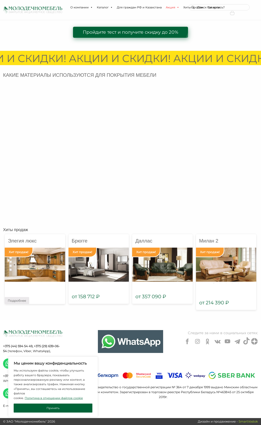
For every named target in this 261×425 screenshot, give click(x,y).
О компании (81, 7)
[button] (91, 7)
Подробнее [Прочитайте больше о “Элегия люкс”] (17, 301)
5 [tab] (238, 283)
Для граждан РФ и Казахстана (139, 7)
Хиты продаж (15, 229)
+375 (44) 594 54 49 (17, 346)
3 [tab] (226, 283)
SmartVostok (248, 421)
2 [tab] (220, 283)
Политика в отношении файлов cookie (54, 398)
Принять (53, 408)
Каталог (105, 7)
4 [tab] (232, 283)
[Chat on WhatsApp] (130, 341)
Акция (172, 7)
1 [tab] (214, 283)
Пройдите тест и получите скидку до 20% (130, 32)
